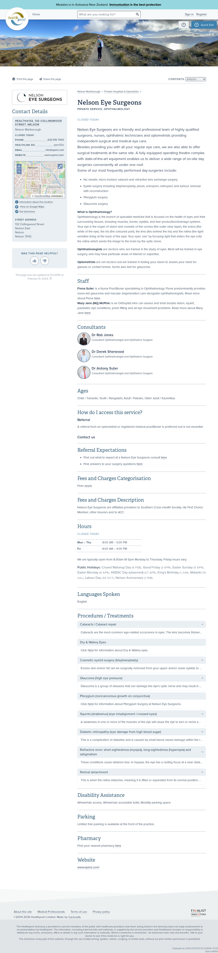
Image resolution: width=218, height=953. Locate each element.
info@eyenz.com (55, 150)
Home (36, 14)
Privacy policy (101, 912)
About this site (23, 912)
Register (201, 14)
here (97, 298)
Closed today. (88, 119)
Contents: (176, 79)
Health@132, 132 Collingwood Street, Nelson (38, 122)
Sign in (189, 14)
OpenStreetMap (42, 196)
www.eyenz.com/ (88, 867)
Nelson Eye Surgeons (94, 129)
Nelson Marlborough (88, 91)
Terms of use (79, 912)
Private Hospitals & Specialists (121, 91)
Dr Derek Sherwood (108, 351)
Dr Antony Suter (105, 368)
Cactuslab (74, 917)
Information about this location (36, 202)
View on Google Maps (32, 206)
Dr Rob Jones (102, 335)
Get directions (27, 211)
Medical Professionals (51, 912)
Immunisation (119, 5)
